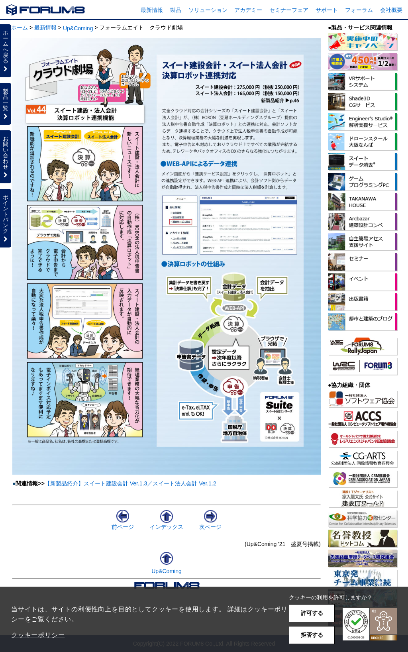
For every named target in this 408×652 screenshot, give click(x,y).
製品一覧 (5, 103)
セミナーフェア (288, 10)
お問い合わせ (5, 157)
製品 (175, 10)
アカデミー (248, 10)
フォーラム (359, 10)
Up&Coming (78, 28)
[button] (370, 624)
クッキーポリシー (38, 635)
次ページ (210, 523)
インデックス (166, 523)
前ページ (123, 523)
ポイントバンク (5, 218)
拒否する (312, 635)
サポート (327, 10)
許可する (312, 613)
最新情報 (152, 10)
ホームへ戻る (5, 50)
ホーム (19, 27)
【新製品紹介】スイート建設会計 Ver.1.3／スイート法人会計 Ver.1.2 (130, 483)
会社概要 (391, 10)
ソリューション (208, 10)
